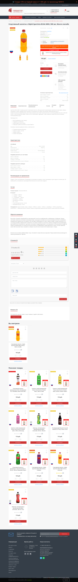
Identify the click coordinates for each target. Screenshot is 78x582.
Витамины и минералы (30, 17)
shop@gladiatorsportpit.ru (46, 547)
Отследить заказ (42, 3)
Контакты (35, 3)
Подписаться (64, 533)
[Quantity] (44, 65)
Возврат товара (12, 566)
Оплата (16, 3)
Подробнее (29, 579)
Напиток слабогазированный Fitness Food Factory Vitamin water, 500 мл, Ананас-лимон (60, 390)
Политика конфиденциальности (52, 536)
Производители (12, 570)
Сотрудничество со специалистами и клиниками (19, 6)
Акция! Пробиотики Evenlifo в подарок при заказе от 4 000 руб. (54, 46)
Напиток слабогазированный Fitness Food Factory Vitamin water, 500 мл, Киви (39, 390)
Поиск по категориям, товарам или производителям (34, 13)
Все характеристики (63, 92)
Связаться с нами (13, 564)
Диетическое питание (59, 17)
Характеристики (22, 106)
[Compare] (67, 28)
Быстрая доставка (62, 72)
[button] (76, 245)
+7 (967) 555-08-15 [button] (45, 545)
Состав (48, 106)
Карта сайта (11, 568)
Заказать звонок (53, 12)
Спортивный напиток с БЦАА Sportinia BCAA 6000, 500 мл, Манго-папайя (18, 345)
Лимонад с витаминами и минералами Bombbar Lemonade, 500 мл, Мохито (38, 429)
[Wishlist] (63, 28)
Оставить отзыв (63, 299)
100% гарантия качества (61, 80)
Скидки (32, 20)
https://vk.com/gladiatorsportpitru (25, 553)
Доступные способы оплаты (62, 64)
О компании (11, 549)
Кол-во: (42, 63)
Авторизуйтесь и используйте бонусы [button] (57, 42)
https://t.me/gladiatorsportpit (30, 553)
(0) (51, 28)
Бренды (27, 20)
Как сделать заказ (13, 545)
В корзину (46, 68)
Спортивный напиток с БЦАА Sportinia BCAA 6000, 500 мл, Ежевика (39, 469)
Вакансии (11, 551)
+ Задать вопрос (16, 317)
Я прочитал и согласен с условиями (54, 536)
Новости (10, 547)
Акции (37, 20)
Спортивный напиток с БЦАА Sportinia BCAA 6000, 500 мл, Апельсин (60, 469)
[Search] (47, 11)
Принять (66, 580)
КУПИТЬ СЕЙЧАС (46, 72)
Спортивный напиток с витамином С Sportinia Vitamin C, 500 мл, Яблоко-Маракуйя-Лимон (18, 469)
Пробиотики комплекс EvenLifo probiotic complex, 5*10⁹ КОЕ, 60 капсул (56, 53)
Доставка (11, 3)
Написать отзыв (15, 258)
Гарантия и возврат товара (25, 3)
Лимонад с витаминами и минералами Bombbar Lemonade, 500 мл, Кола (18, 508)
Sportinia (49, 31)
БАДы (39, 17)
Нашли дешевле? (52, 58)
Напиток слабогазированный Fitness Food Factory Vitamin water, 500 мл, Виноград (18, 429)
